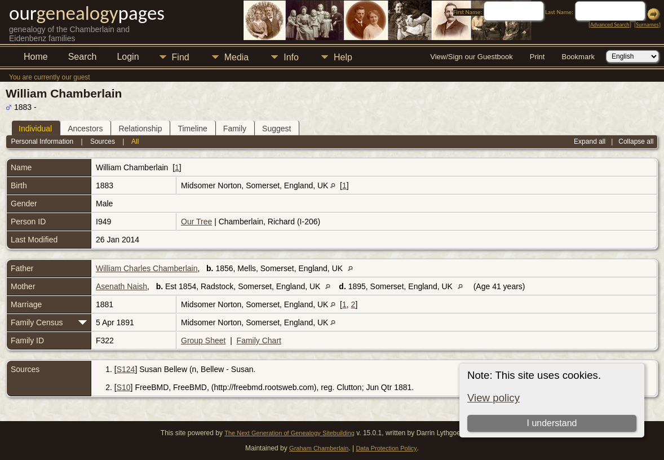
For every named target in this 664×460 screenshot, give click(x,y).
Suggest (276, 128)
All (135, 141)
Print (537, 56)
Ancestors (85, 128)
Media (236, 57)
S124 (126, 369)
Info (291, 57)
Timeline (192, 128)
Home (36, 56)
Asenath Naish (121, 286)
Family (234, 128)
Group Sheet (203, 340)
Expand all (589, 141)
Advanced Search (609, 24)
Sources (102, 141)
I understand (551, 423)
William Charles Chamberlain (147, 268)
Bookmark (578, 56)
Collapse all (635, 141)
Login (128, 56)
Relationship (140, 128)
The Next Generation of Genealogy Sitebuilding (289, 433)
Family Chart (259, 340)
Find (180, 57)
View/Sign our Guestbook (471, 56)
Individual (35, 128)
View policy (493, 398)
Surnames (647, 24)
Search (82, 56)
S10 (124, 387)
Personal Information (42, 141)
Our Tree (196, 221)
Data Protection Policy (386, 448)
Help (343, 57)
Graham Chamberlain (318, 448)
